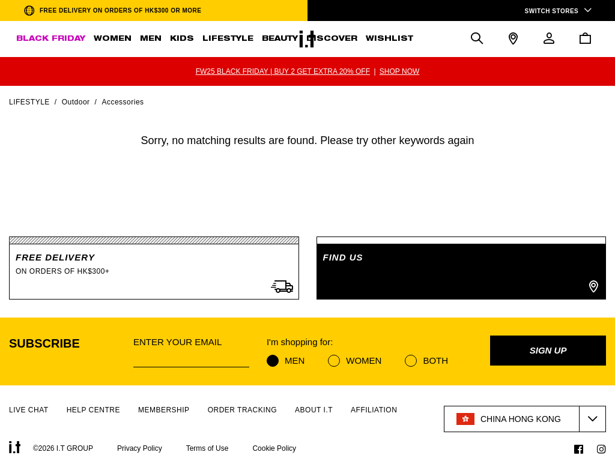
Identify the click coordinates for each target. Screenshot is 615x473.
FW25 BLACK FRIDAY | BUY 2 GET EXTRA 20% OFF (283, 71)
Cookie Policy (274, 448)
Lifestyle (29, 102)
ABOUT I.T (314, 410)
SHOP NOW (399, 71)
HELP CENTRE (93, 410)
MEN (151, 39)
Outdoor (76, 102)
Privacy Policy (139, 448)
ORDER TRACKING (242, 410)
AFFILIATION (374, 410)
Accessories (122, 102)
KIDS (182, 39)
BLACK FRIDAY (50, 39)
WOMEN (113, 39)
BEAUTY (280, 39)
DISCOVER (331, 39)
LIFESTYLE (227, 39)
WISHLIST (389, 39)
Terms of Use (207, 448)
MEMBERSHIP (164, 410)
